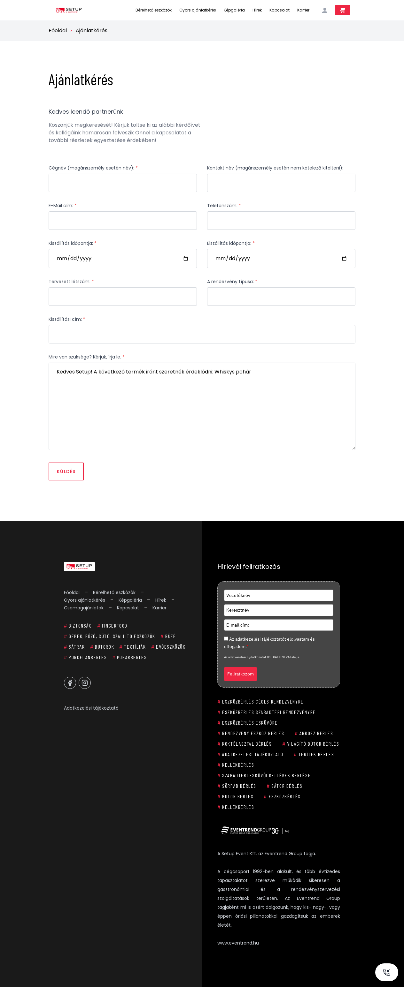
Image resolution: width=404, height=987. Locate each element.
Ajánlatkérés (91, 30)
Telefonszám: (224, 205)
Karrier (303, 10)
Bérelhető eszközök (154, 10)
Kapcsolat (279, 10)
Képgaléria (234, 10)
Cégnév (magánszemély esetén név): (93, 168)
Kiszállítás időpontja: (73, 243)
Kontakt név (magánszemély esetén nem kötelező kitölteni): (275, 168)
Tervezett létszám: (71, 281)
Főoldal (58, 30)
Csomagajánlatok (84, 608)
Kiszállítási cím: (67, 319)
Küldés (66, 471)
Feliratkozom (240, 674)
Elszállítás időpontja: (231, 243)
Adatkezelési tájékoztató (91, 708)
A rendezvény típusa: (232, 281)
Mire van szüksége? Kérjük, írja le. (87, 357)
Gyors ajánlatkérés (197, 10)
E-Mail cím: (63, 205)
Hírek (257, 10)
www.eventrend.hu (238, 943)
